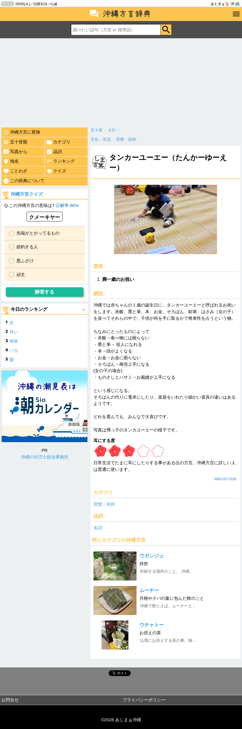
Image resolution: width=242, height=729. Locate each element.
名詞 (97, 527)
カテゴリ (58, 142)
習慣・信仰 (104, 504)
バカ (13, 350)
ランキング (60, 161)
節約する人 (27, 246)
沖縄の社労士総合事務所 (44, 456)
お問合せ (10, 699)
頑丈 (20, 274)
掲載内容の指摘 (225, 479)
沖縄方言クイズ (27, 194)
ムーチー (149, 590)
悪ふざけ (25, 260)
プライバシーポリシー (144, 699)
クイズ (56, 171)
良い (13, 331)
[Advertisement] (121, 81)
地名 (11, 161)
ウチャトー (151, 625)
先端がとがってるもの (37, 233)
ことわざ (15, 171)
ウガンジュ (151, 556)
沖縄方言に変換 (21, 132)
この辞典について (24, 181)
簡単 (13, 341)
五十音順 (15, 142)
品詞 (54, 152)
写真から (15, 152)
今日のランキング (29, 309)
